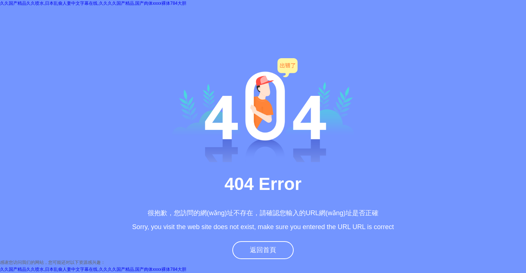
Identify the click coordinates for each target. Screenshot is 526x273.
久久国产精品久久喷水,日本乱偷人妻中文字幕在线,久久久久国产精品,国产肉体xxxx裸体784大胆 (93, 3)
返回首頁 (263, 250)
